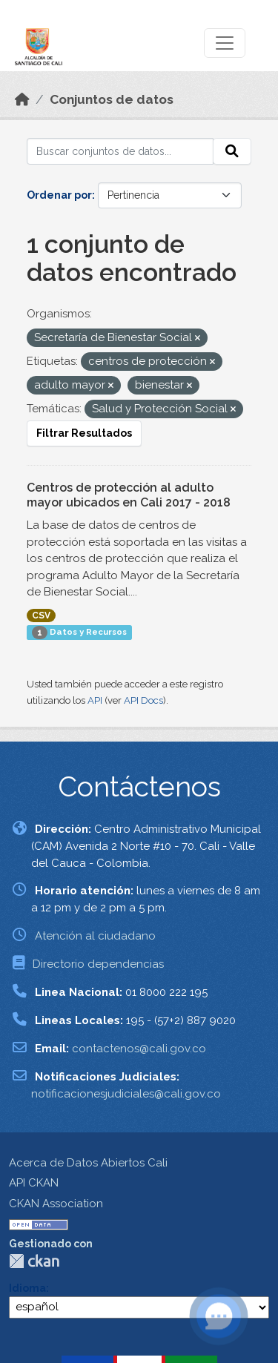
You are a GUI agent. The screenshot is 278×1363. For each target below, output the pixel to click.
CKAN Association (56, 1203)
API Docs (143, 700)
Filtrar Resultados (84, 433)
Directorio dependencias (98, 964)
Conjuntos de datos (111, 99)
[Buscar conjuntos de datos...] (120, 151)
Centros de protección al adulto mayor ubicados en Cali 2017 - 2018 (129, 495)
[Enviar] (232, 151)
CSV (41, 615)
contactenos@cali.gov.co (139, 1048)
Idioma (27, 1288)
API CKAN (34, 1182)
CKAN (34, 1261)
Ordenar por (59, 195)
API (94, 700)
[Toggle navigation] (224, 43)
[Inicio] (22, 99)
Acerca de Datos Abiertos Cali (88, 1162)
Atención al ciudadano (95, 936)
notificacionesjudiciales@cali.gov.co (126, 1093)
